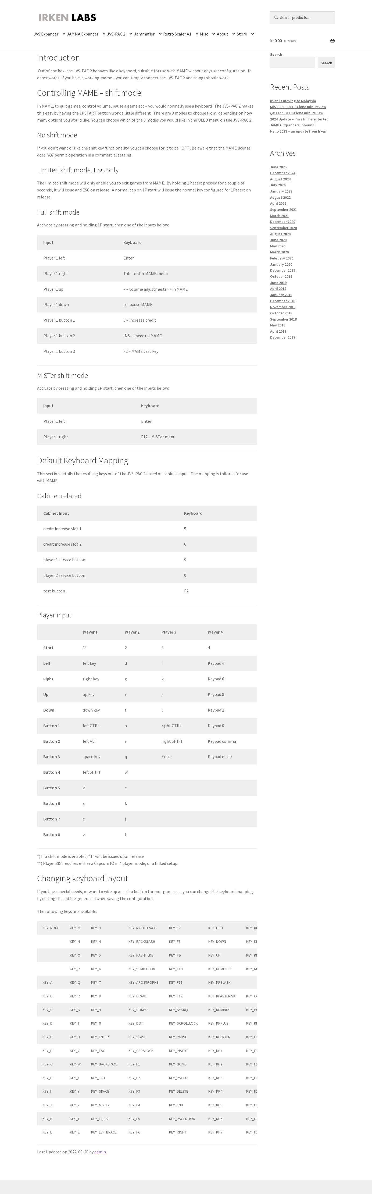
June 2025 (278, 167)
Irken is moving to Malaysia (293, 100)
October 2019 (281, 276)
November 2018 (282, 306)
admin (100, 1151)
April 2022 (278, 203)
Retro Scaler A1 (177, 34)
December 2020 (282, 221)
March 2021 (279, 215)
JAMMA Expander (82, 34)
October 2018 (281, 313)
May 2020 (277, 246)
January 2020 (281, 264)
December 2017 (282, 337)
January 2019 (281, 294)
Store (242, 34)
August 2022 (280, 197)
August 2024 (280, 179)
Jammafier (144, 34)
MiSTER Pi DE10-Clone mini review (298, 106)
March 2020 (279, 252)
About (222, 34)
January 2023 (281, 191)
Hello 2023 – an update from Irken (298, 131)
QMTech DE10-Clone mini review (296, 113)
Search (276, 54)
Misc (204, 34)
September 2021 (283, 209)
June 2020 (278, 239)
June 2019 (278, 282)
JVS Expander (46, 34)
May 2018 (277, 325)
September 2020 (283, 227)
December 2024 (282, 172)
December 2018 (282, 300)
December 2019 (282, 270)
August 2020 (280, 234)
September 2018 (283, 319)
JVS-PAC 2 (116, 34)
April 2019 (278, 288)
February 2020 (281, 258)
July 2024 (277, 185)
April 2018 (278, 331)
